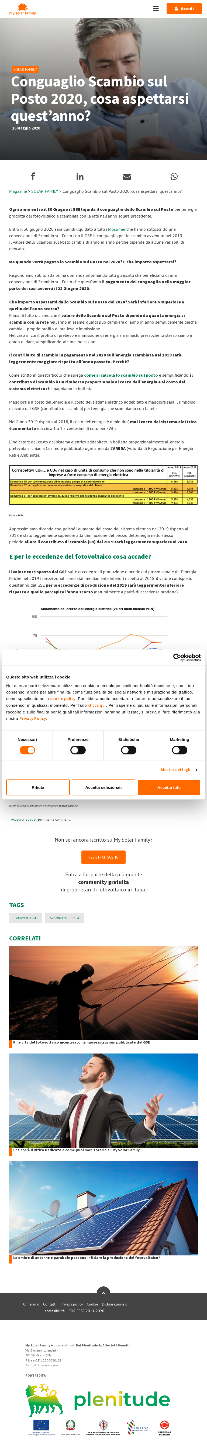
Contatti (50, 1304)
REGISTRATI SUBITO (103, 857)
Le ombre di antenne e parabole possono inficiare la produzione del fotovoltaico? (86, 1258)
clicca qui (97, 705)
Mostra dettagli (176, 770)
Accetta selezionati (103, 787)
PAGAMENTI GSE (26, 918)
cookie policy (62, 699)
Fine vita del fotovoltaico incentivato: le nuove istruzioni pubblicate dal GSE (81, 1042)
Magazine (18, 191)
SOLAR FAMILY (45, 191)
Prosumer (116, 229)
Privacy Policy (32, 719)
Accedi (16, 819)
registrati (31, 819)
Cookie (92, 1304)
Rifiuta (38, 787)
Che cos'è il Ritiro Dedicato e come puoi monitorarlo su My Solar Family (76, 1150)
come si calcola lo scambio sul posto (121, 375)
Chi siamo (31, 1304)
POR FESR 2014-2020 (86, 1310)
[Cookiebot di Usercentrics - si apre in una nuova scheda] (177, 657)
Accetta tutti (169, 787)
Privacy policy (71, 1304)
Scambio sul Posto (64, 918)
